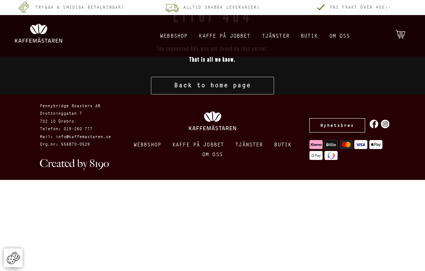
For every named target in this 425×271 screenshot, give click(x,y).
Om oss (344, 35)
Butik (310, 35)
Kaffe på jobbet (214, 35)
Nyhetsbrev (337, 125)
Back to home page (212, 85)
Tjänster (272, 35)
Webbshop (154, 35)
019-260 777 (78, 128)
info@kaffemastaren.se (83, 136)
